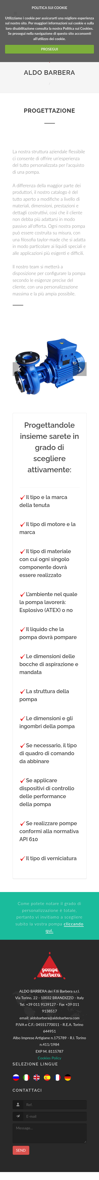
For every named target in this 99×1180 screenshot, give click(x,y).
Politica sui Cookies (77, 28)
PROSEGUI (49, 49)
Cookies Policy (49, 1058)
